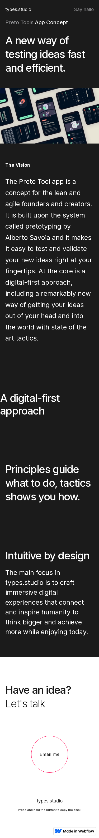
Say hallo (84, 9)
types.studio (18, 9)
